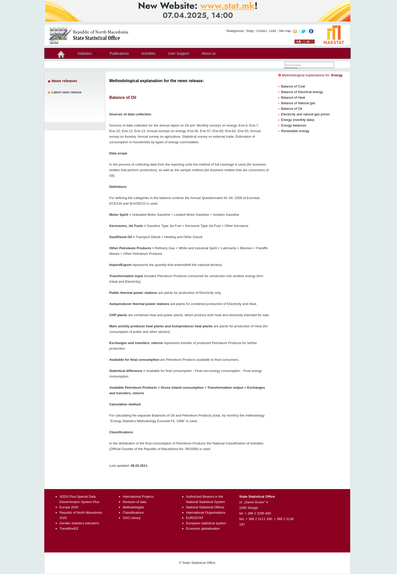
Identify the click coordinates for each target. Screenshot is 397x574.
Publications (119, 53)
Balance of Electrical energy (302, 92)
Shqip (250, 31)
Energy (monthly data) (297, 120)
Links (272, 31)
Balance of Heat (293, 97)
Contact (261, 31)
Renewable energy (295, 131)
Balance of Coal (293, 86)
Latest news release (67, 92)
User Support (178, 53)
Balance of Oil (291, 109)
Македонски (235, 31)
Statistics (84, 53)
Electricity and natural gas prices (305, 114)
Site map (285, 31)
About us (209, 53)
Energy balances (293, 125)
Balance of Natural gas (298, 103)
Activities (148, 53)
